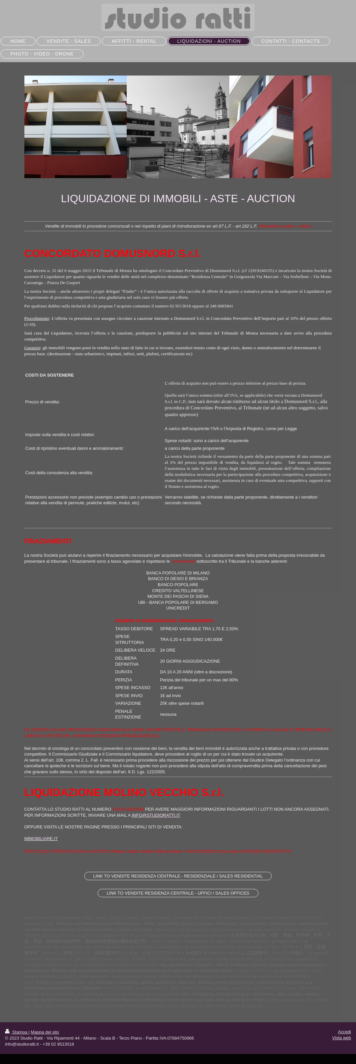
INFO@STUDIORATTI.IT (156, 815)
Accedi (344, 1031)
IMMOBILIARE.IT (41, 838)
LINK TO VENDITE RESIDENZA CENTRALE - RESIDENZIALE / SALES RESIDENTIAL (178, 876)
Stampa (16, 1032)
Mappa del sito (45, 1032)
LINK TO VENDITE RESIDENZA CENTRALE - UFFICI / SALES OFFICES (178, 893)
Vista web (341, 1037)
